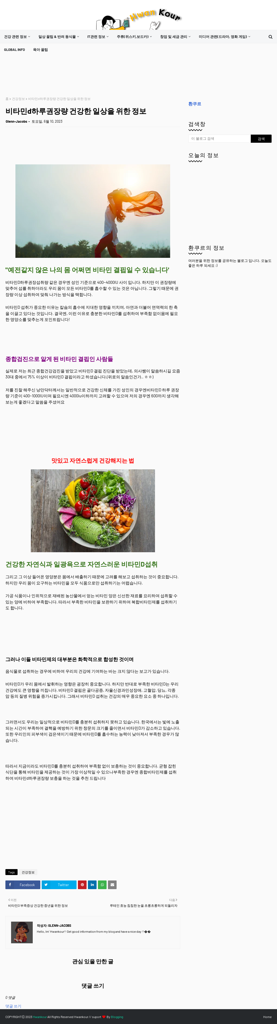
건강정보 (18, 98)
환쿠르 (194, 103)
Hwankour (40, 1017)
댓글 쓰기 (13, 1006)
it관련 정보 (96, 36)
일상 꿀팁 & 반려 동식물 (57, 36)
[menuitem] (17, 36)
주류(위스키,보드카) (133, 36)
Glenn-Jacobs (16, 121)
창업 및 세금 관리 (173, 36)
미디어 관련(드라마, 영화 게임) (223, 36)
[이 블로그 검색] (219, 139)
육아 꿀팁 (40, 49)
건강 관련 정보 (15, 36)
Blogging (117, 1017)
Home (267, 1017)
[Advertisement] (103, 76)
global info (14, 49)
